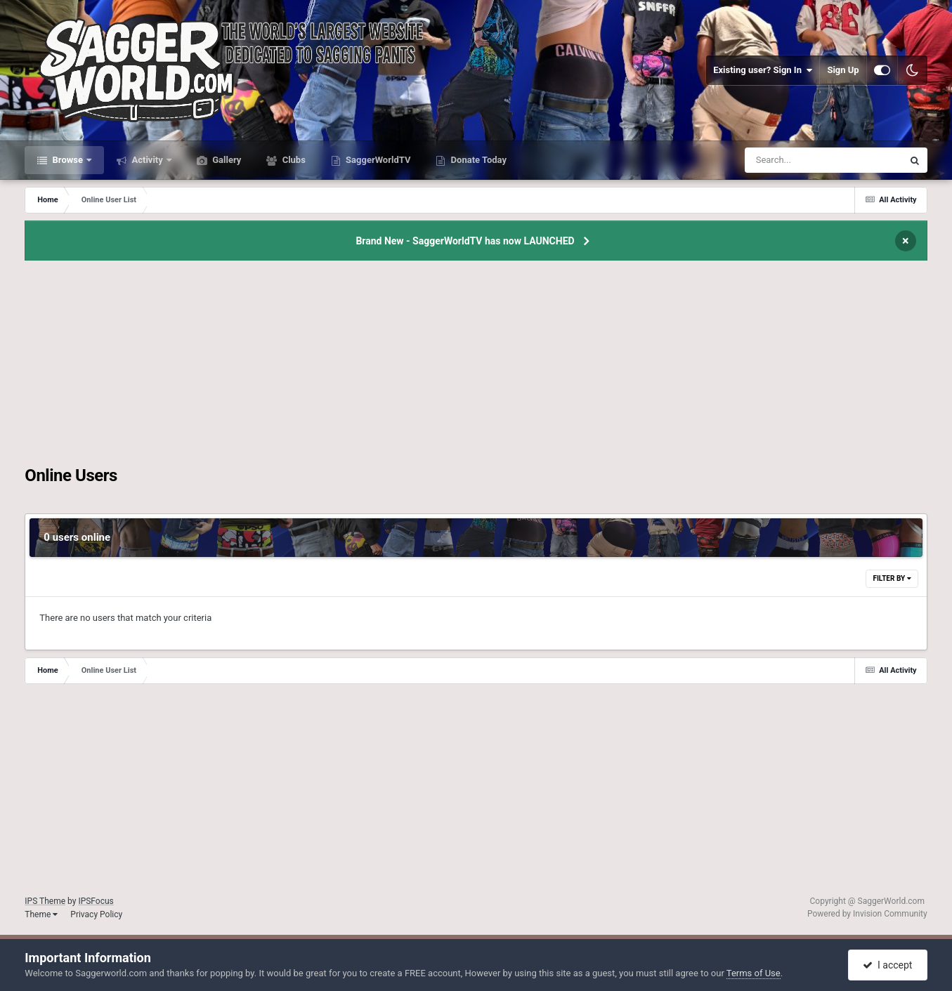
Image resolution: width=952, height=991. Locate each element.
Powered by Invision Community (867, 914)
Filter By (892, 578)
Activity (147, 160)
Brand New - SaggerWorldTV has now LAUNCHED (465, 241)
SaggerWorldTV (377, 160)
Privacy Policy (96, 914)
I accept (887, 965)
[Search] (788, 160)
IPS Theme (45, 901)
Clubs (292, 160)
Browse (67, 160)
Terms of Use (753, 973)
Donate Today (477, 160)
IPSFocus (95, 901)
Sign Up (843, 70)
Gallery (225, 160)
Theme (41, 914)
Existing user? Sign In (762, 70)
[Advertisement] (476, 367)
